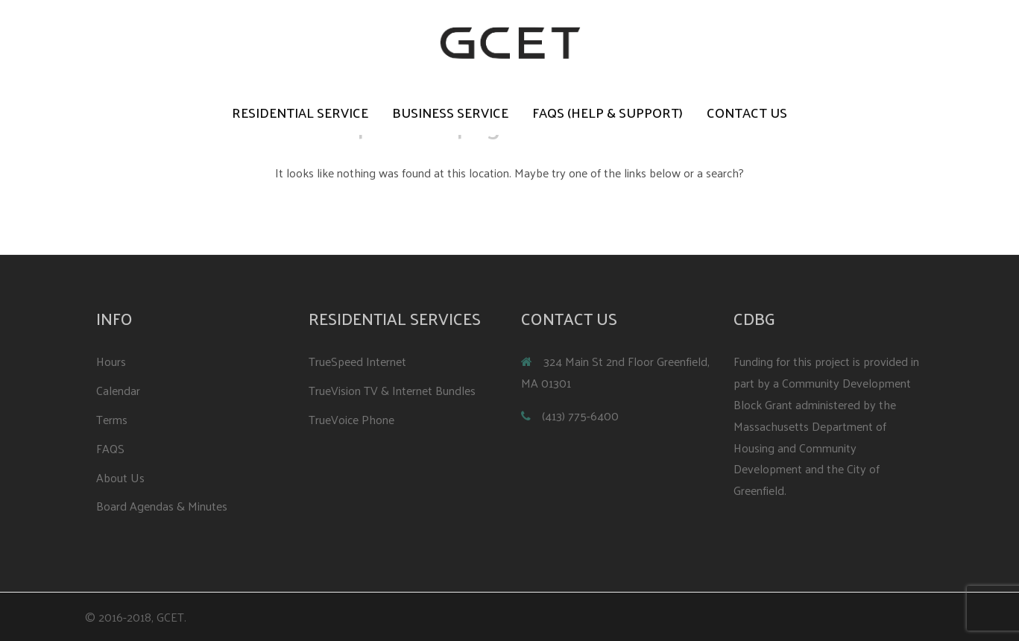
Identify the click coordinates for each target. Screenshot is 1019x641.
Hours (111, 361)
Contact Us (747, 112)
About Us (120, 477)
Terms (111, 419)
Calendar (118, 390)
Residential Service (300, 112)
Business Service (450, 112)
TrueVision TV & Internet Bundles (392, 390)
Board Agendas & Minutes (161, 506)
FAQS (110, 448)
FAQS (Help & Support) (607, 112)
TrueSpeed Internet (357, 361)
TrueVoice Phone (351, 419)
